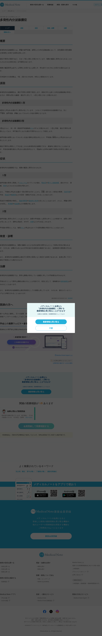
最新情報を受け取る (51, 322)
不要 (51, 328)
